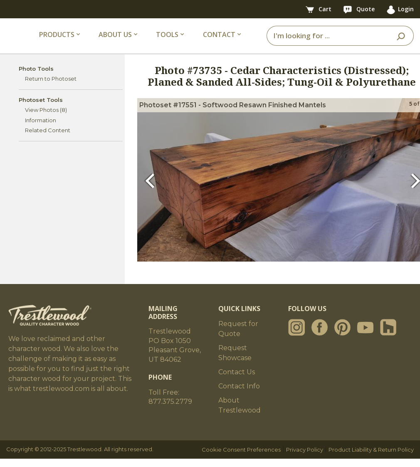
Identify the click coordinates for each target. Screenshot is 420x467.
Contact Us (236, 380)
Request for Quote (238, 337)
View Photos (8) (46, 118)
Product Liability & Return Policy (371, 458)
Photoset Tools (41, 107)
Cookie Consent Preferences (241, 458)
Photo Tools (36, 76)
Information (40, 128)
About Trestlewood (239, 414)
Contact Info (239, 394)
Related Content (47, 138)
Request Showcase (235, 361)
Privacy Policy (304, 458)
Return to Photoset (51, 87)
